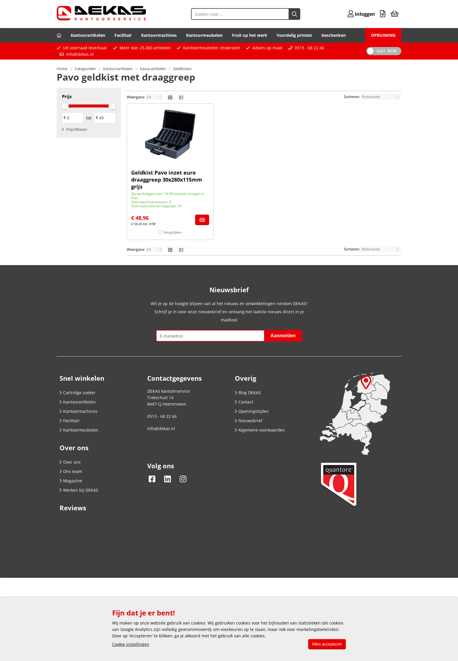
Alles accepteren (326, 644)
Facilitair (123, 35)
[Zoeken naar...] (287, 14)
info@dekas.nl (80, 54)
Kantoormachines (159, 35)
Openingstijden (252, 411)
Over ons (70, 462)
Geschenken (333, 35)
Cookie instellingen (130, 644)
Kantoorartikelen (88, 35)
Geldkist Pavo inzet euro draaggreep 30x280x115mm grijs (166, 179)
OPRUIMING (383, 35)
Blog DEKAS (248, 392)
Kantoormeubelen (204, 35)
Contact (244, 402)
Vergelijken (173, 232)
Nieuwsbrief (248, 420)
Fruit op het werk (249, 35)
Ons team (71, 471)
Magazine (71, 480)
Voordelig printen (294, 35)
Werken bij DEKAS (79, 490)
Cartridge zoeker (78, 392)
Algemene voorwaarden (260, 430)
